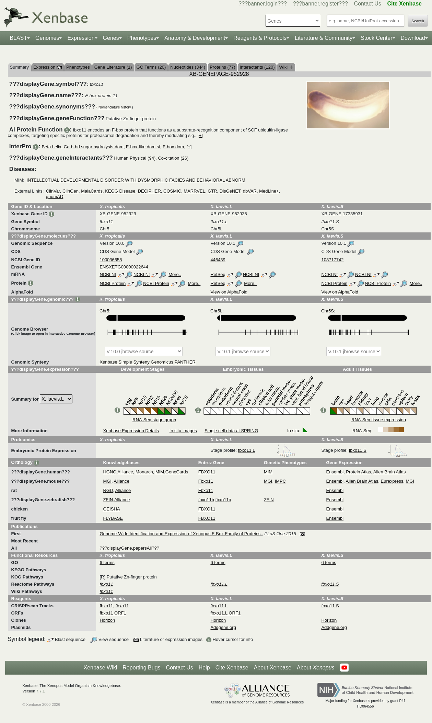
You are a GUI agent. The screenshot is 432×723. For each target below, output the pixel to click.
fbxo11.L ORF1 (225, 613)
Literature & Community (323, 38)
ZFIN (108, 499)
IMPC (280, 481)
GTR (212, 191)
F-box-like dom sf (143, 146)
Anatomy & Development (194, 38)
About (315, 668)
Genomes (47, 38)
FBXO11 (206, 471)
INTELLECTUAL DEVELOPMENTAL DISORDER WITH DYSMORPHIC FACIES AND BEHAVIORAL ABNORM (135, 180)
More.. (174, 274)
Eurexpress (392, 481)
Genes (111, 38)
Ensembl (335, 471)
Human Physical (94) (135, 158)
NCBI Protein (113, 283)
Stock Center (376, 38)
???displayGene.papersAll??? (129, 548)
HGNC (109, 471)
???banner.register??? (320, 4)
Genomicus (162, 362)
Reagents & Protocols (260, 38)
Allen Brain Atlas (389, 471)
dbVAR (250, 191)
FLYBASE (113, 518)
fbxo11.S (378, 450)
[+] (200, 135)
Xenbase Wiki (100, 667)
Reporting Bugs (141, 667)
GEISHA (111, 509)
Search (417, 21)
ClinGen (70, 191)
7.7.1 (40, 691)
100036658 (111, 259)
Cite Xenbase (231, 667)
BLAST (18, 38)
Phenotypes (141, 38)
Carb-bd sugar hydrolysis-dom (94, 146)
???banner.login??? (262, 4)
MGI (107, 481)
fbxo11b (206, 499)
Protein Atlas (358, 471)
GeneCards (176, 471)
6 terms (107, 562)
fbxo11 (106, 605)
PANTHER (185, 362)
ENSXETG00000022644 (124, 266)
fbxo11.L (267, 450)
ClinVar (53, 191)
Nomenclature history (114, 107)
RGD (108, 490)
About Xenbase (272, 667)
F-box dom (173, 146)
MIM (159, 471)
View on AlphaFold (228, 292)
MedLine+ (269, 191)
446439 (217, 259)
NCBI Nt (108, 274)
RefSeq (217, 274)
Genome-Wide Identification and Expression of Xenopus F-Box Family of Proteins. (181, 533)
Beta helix (51, 146)
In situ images (183, 430)
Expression (80, 38)
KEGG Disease (120, 191)
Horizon (107, 620)
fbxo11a (223, 499)
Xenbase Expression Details (131, 430)
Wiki (286, 67)
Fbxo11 (205, 481)
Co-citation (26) (173, 158)
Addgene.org (223, 627)
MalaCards (92, 191)
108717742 (332, 259)
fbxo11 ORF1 (113, 613)
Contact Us (367, 4)
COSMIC (172, 191)
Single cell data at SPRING (231, 430)
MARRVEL (194, 191)
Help (204, 667)
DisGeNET (230, 191)
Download (413, 38)
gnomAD (54, 196)
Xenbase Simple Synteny (124, 362)
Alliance (125, 471)
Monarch (144, 471)
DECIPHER (149, 191)
